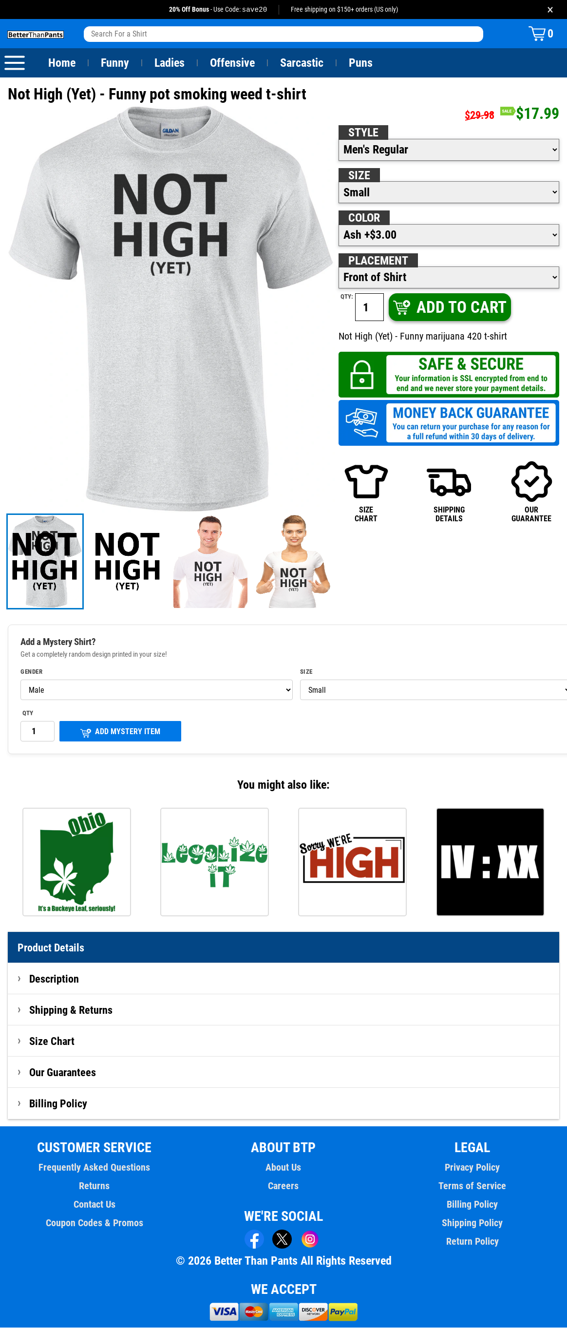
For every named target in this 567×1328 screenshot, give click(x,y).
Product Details (51, 948)
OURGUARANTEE (532, 492)
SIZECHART (366, 492)
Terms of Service (472, 1186)
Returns (94, 1186)
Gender (31, 672)
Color (364, 218)
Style (363, 133)
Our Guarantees (63, 1072)
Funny (115, 63)
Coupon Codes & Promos (94, 1223)
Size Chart (52, 1041)
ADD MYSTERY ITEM (120, 733)
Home (62, 63)
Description (54, 979)
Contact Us (94, 1205)
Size (359, 176)
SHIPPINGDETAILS (449, 492)
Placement (378, 261)
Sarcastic (302, 63)
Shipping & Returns (71, 1010)
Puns (361, 63)
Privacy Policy (472, 1168)
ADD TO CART (449, 307)
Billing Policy (58, 1104)
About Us (284, 1168)
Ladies (169, 63)
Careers (283, 1186)
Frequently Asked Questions (94, 1168)
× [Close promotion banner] (550, 9)
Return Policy (472, 1242)
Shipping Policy (472, 1223)
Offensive (232, 63)
